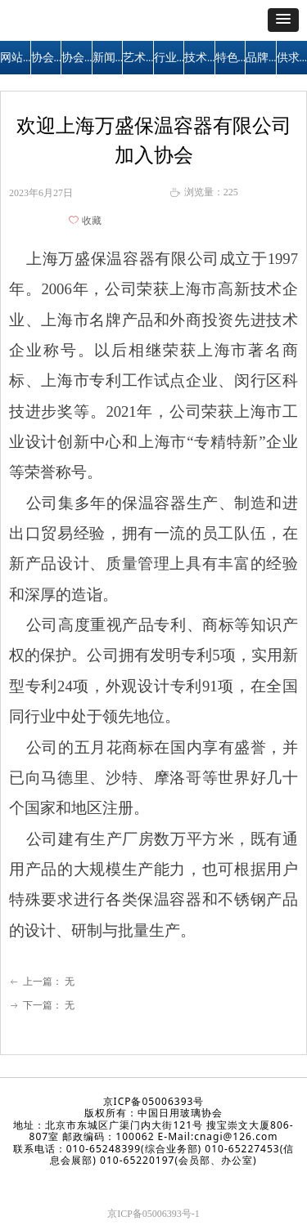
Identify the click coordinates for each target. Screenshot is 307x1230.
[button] (283, 20)
